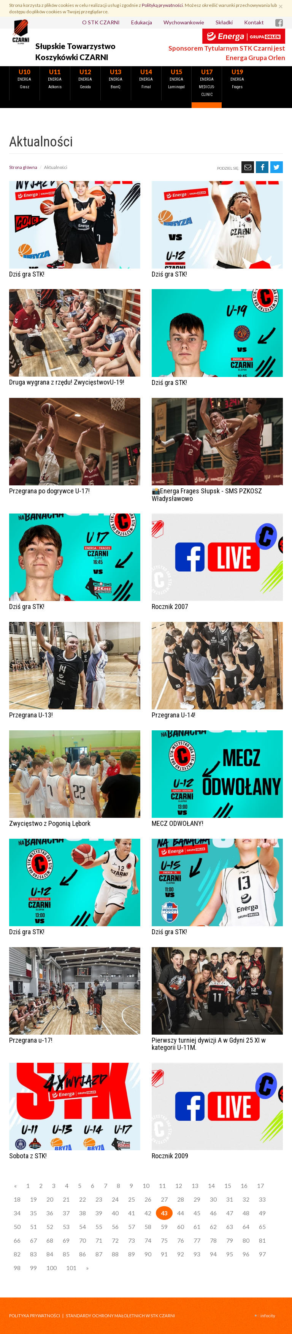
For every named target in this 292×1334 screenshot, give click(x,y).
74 (147, 1240)
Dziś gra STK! (26, 274)
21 (66, 1199)
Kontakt (254, 22)
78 (213, 1240)
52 (49, 1226)
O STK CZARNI (101, 22)
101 (71, 1267)
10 (146, 1185)
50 (17, 1226)
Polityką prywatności (162, 5)
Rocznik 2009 (170, 1156)
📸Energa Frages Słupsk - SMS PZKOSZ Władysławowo (207, 494)
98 (17, 1267)
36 (49, 1213)
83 (33, 1254)
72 (115, 1240)
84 (49, 1254)
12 (178, 1185)
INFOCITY (267, 1315)
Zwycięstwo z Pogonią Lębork (49, 823)
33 (262, 1199)
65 (262, 1226)
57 (131, 1226)
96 (246, 1254)
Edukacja (141, 22)
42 (147, 1213)
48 (246, 1213)
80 (246, 1240)
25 (131, 1199)
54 (82, 1226)
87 (98, 1254)
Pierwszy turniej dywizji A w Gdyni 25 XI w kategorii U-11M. (209, 1044)
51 (33, 1226)
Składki (224, 22)
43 (164, 1213)
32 (246, 1199)
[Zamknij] (280, 6)
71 (98, 1240)
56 (115, 1226)
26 (147, 1199)
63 (229, 1226)
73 (131, 1240)
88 (115, 1254)
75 (164, 1240)
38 (82, 1213)
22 (82, 1199)
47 (229, 1213)
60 (180, 1226)
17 (260, 1185)
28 (180, 1199)
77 (197, 1240)
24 (115, 1199)
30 (213, 1199)
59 (164, 1226)
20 (49, 1199)
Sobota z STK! (28, 1156)
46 (213, 1213)
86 (82, 1254)
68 (49, 1240)
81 (262, 1240)
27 (164, 1199)
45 (197, 1213)
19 (33, 1199)
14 (211, 1185)
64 (246, 1226)
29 (197, 1199)
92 (180, 1254)
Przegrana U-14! (173, 715)
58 (147, 1226)
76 (180, 1240)
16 (244, 1185)
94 (213, 1254)
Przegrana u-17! (30, 1040)
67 (33, 1240)
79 (229, 1240)
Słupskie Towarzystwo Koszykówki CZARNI (75, 51)
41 (131, 1213)
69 (66, 1240)
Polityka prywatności (34, 1315)
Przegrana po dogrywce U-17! (49, 491)
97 (262, 1254)
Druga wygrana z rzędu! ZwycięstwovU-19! (66, 382)
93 (197, 1254)
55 (98, 1226)
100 (51, 1267)
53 (66, 1226)
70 (82, 1240)
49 (262, 1213)
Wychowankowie (183, 22)
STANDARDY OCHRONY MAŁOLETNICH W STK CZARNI (120, 1315)
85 (66, 1254)
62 (213, 1226)
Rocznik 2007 (170, 607)
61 (197, 1226)
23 (98, 1199)
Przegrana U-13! (31, 715)
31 (229, 1199)
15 (227, 1185)
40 (115, 1213)
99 (33, 1267)
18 (17, 1199)
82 (17, 1254)
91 (164, 1254)
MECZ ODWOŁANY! (177, 823)
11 (162, 1185)
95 (229, 1254)
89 (131, 1254)
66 (17, 1240)
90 (147, 1254)
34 (17, 1213)
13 (195, 1185)
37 (66, 1213)
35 (33, 1213)
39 (98, 1213)
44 (180, 1213)
